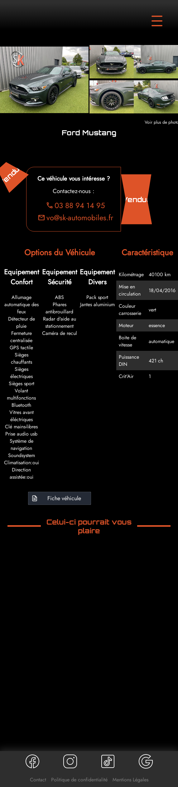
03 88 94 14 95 (75, 205)
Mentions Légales (130, 779)
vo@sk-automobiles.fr (75, 217)
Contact (38, 779)
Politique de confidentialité (79, 779)
